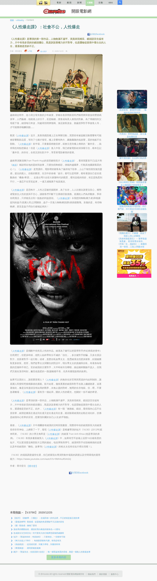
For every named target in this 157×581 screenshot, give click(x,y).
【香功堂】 (32, 466)
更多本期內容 (58, 557)
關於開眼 (103, 574)
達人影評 (43, 51)
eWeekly (20, 20)
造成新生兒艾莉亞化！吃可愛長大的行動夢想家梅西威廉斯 (38, 533)
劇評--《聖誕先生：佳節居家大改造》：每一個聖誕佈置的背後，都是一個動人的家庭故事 (51, 551)
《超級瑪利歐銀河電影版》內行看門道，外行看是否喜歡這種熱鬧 (132, 209)
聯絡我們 (92, 574)
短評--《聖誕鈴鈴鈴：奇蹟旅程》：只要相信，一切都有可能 (39, 536)
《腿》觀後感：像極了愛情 (25, 525)
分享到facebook (95, 34)
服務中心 (115, 574)
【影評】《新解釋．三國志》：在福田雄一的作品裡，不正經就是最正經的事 (46, 518)
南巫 (14, 165)
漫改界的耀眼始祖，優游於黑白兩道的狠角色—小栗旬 (36, 529)
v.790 (30, 51)
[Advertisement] (58, 493)
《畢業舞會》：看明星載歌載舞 (27, 548)
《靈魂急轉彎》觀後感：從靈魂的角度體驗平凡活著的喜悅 (38, 521)
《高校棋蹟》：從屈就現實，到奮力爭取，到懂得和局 (36, 544)
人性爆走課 (22, 135)
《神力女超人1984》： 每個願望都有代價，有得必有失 (37, 540)
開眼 (12, 20)
